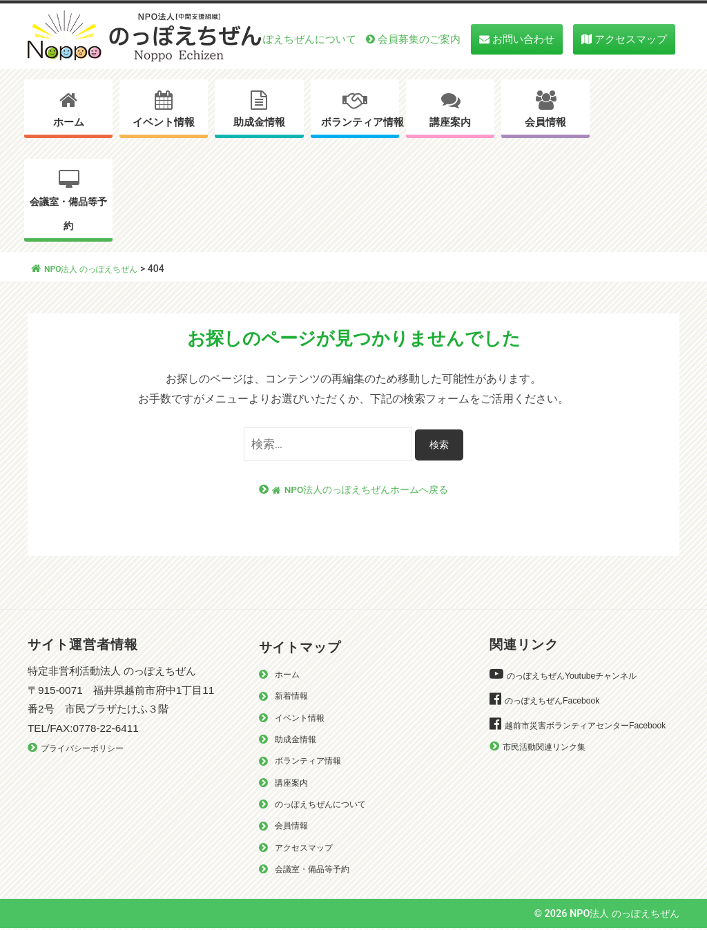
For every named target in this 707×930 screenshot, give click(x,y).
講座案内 (450, 122)
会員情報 (545, 122)
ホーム (68, 122)
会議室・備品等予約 (68, 214)
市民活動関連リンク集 (551, 767)
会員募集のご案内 (419, 39)
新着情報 (294, 696)
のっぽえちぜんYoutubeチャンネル (582, 676)
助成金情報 (259, 122)
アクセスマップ (630, 39)
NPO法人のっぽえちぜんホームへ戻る (360, 489)
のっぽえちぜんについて (299, 39)
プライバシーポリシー (89, 749)
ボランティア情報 (360, 122)
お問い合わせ (523, 39)
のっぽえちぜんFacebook (559, 701)
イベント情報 (164, 122)
